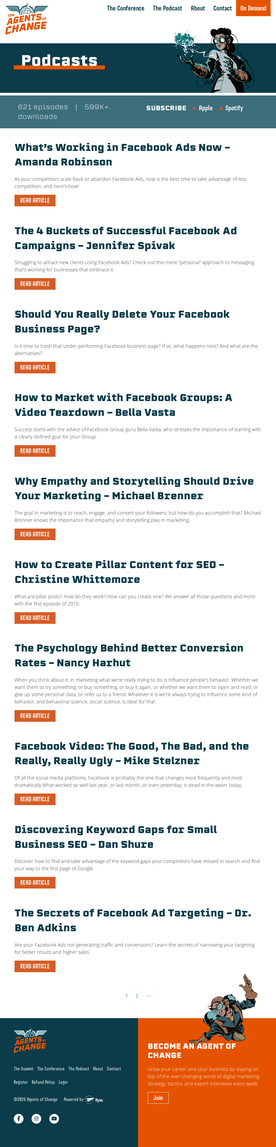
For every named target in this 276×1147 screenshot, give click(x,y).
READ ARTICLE (35, 200)
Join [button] (158, 1094)
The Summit (23, 1064)
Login (63, 1078)
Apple (206, 108)
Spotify (234, 108)
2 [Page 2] (137, 992)
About (198, 8)
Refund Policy (43, 1078)
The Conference (125, 8)
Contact (222, 8)
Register (21, 1078)
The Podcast (167, 8)
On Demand (253, 8)
